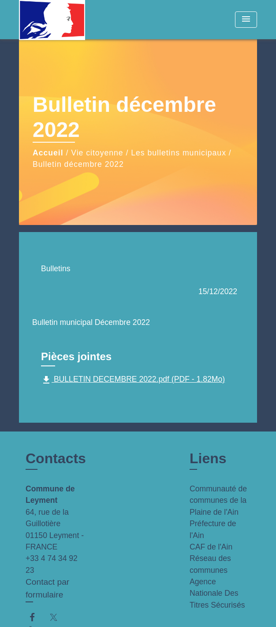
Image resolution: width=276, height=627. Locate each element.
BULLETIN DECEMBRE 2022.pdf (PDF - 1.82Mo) (133, 380)
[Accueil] (52, 19)
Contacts (56, 458)
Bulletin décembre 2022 (78, 164)
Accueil (48, 152)
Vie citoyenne (97, 152)
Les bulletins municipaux (178, 152)
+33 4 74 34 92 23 (52, 564)
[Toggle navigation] (246, 19)
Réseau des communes (210, 564)
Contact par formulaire (47, 588)
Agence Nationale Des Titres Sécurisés (217, 593)
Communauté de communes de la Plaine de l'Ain (218, 500)
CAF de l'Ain (211, 546)
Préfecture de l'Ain (213, 529)
